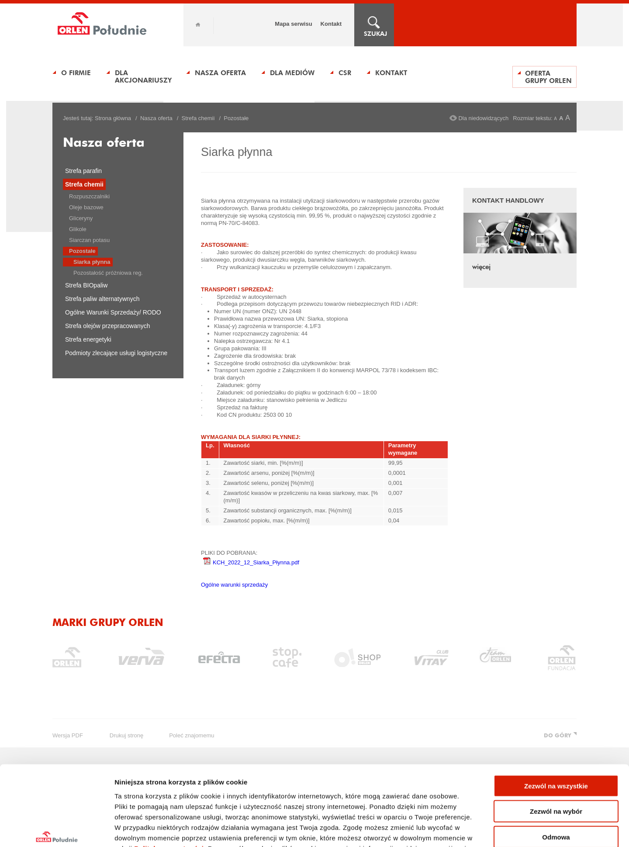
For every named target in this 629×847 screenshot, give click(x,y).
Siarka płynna (92, 262)
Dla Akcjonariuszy (143, 76)
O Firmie (76, 73)
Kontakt (331, 24)
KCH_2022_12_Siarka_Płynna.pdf (251, 562)
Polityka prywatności (169, 784)
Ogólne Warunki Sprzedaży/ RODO (113, 312)
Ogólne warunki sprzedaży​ (234, 584)
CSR (345, 73)
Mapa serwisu (293, 24)
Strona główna (113, 118)
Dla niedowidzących (483, 118)
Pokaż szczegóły (466, 829)
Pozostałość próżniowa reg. (108, 273)
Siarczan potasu (89, 240)
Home (198, 25)
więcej (481, 267)
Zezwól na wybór (556, 747)
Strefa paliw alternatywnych (102, 298)
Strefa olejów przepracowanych (107, 325)
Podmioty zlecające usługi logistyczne (116, 352)
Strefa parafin (83, 170)
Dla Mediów (292, 73)
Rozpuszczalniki (89, 196)
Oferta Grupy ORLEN (548, 77)
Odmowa (556, 772)
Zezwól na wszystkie (556, 721)
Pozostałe (82, 251)
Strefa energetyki (88, 339)
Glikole (77, 229)
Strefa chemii (198, 118)
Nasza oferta (220, 73)
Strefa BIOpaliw (86, 285)
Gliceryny (81, 218)
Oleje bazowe (86, 207)
